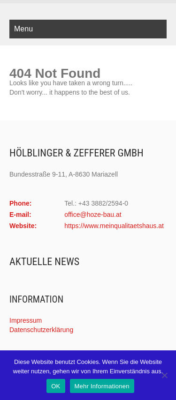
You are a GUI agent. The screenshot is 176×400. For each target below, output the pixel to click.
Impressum (25, 320)
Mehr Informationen (102, 386)
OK (55, 386)
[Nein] (164, 375)
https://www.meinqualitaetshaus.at (114, 226)
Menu (23, 29)
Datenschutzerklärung (41, 329)
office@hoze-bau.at (92, 214)
